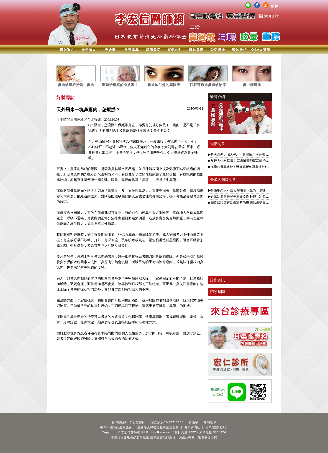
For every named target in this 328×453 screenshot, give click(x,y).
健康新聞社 (192, 427)
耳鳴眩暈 (131, 49)
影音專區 (196, 49)
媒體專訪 (153, 49)
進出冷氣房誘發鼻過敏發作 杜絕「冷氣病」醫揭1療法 (249, 196)
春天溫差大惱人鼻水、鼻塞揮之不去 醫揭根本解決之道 (249, 154)
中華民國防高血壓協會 (116, 427)
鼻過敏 (110, 49)
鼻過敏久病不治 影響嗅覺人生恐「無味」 (240, 190)
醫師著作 (239, 49)
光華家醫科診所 (216, 427)
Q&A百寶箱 (260, 49)
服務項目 (88, 49)
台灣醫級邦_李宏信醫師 (128, 422)
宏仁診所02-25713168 (167, 422)
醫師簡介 (67, 49)
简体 (274, 6)
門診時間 (217, 292)
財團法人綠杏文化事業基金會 (158, 427)
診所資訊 (217, 280)
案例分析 (174, 49)
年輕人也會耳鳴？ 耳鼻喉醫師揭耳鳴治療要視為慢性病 (249, 160)
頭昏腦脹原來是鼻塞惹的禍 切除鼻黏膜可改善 (243, 202)
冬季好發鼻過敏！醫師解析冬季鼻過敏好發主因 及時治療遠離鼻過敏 (259, 167)
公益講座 (217, 49)
